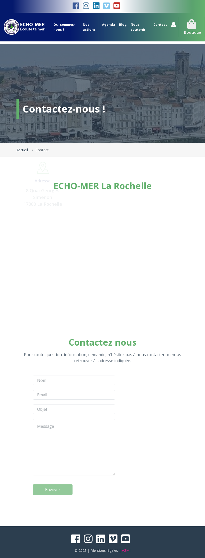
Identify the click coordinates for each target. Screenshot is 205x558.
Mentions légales (104, 550)
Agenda (108, 24)
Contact (160, 24)
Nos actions (89, 27)
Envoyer (37, 489)
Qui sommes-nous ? (64, 27)
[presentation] (56, 504)
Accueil (22, 149)
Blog (123, 24)
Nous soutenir (138, 27)
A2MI (126, 550)
